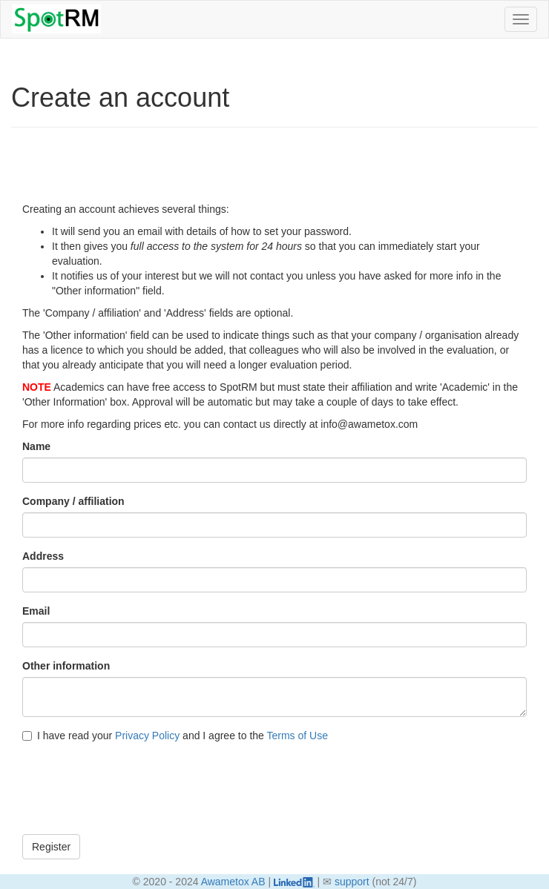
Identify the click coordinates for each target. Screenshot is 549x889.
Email (36, 611)
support (352, 882)
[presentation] (135, 794)
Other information (66, 666)
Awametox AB (233, 882)
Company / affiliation (73, 501)
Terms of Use (296, 735)
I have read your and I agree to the (175, 735)
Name (36, 446)
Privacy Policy (147, 735)
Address (43, 556)
